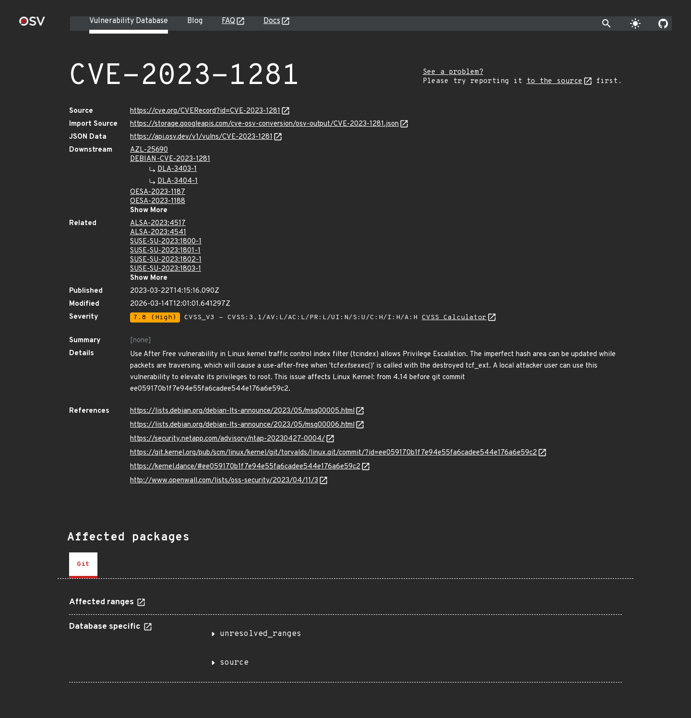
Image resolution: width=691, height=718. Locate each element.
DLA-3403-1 (177, 169)
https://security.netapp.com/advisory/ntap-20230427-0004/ (227, 438)
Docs (271, 21)
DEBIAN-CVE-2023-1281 (170, 159)
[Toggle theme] (635, 23)
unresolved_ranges (260, 634)
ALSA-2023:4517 (158, 223)
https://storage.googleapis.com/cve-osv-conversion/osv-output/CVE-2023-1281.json (264, 124)
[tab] (83, 565)
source (234, 663)
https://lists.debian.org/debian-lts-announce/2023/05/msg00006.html (242, 425)
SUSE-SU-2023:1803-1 (165, 269)
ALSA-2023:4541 (158, 232)
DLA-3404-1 (177, 181)
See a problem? (453, 72)
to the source (554, 81)
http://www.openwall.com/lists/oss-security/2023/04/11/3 (224, 480)
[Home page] (32, 24)
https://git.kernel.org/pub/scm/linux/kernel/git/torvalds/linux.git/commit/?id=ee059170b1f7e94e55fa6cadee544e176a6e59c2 (333, 452)
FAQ (228, 21)
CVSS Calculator (454, 317)
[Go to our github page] (663, 23)
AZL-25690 (149, 150)
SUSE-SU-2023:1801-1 (165, 250)
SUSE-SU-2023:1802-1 (166, 259)
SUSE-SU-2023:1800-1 (166, 241)
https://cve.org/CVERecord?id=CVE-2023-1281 (205, 111)
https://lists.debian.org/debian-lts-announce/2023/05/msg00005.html (242, 411)
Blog (195, 21)
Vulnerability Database (128, 21)
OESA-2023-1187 (157, 192)
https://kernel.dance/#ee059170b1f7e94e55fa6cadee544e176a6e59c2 (245, 466)
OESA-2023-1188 (157, 201)
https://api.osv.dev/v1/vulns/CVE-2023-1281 (201, 137)
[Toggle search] (606, 23)
